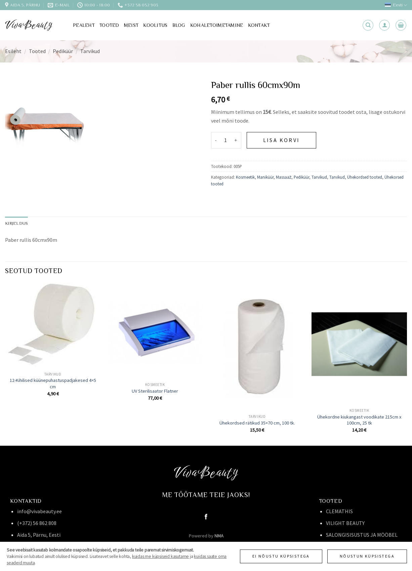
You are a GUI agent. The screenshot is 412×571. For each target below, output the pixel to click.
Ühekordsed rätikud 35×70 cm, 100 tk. (257, 423)
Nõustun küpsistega (367, 556)
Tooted (109, 25)
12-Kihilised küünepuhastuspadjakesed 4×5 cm (53, 383)
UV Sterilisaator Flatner (155, 391)
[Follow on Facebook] (206, 517)
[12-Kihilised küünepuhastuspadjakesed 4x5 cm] (52, 325)
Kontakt (259, 25)
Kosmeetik (245, 177)
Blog (179, 25)
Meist (131, 25)
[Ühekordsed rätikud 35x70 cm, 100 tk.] (257, 347)
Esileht (13, 51)
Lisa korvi (281, 140)
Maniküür (265, 177)
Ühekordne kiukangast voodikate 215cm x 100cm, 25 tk (359, 420)
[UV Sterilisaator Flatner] (155, 331)
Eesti (396, 5)
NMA (218, 536)
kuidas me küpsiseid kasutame (160, 556)
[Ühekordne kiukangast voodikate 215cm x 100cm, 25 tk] (359, 344)
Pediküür (63, 51)
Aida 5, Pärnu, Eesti (38, 534)
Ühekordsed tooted (364, 177)
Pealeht (84, 25)
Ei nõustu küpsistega (281, 556)
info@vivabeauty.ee (39, 511)
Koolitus (155, 25)
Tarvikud (90, 51)
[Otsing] (368, 25)
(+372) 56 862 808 (36, 523)
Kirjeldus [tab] (16, 223)
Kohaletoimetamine (216, 25)
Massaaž (283, 177)
